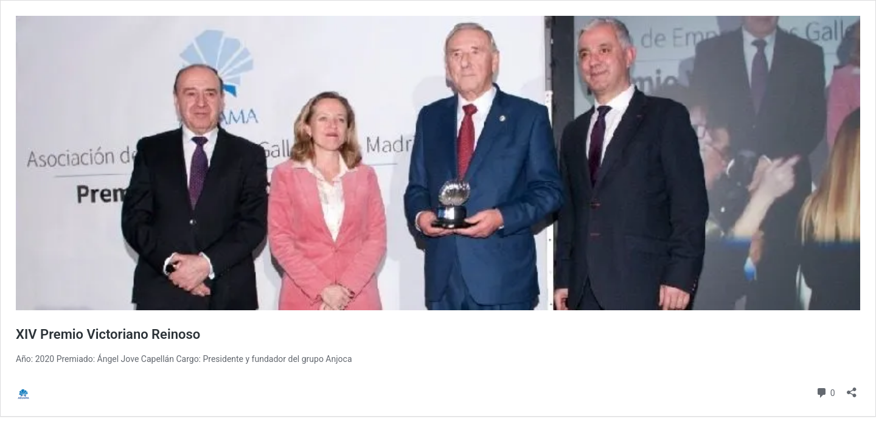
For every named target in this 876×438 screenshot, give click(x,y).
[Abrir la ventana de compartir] (851, 388)
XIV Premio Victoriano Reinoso (108, 334)
